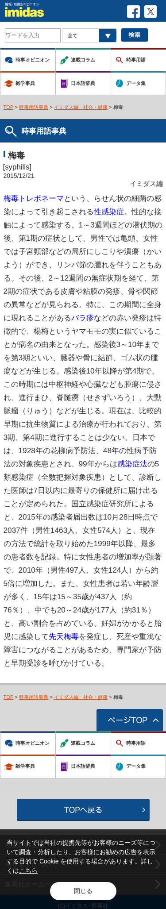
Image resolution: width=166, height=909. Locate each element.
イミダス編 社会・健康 (81, 107)
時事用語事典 (33, 107)
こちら (28, 870)
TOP (9, 107)
